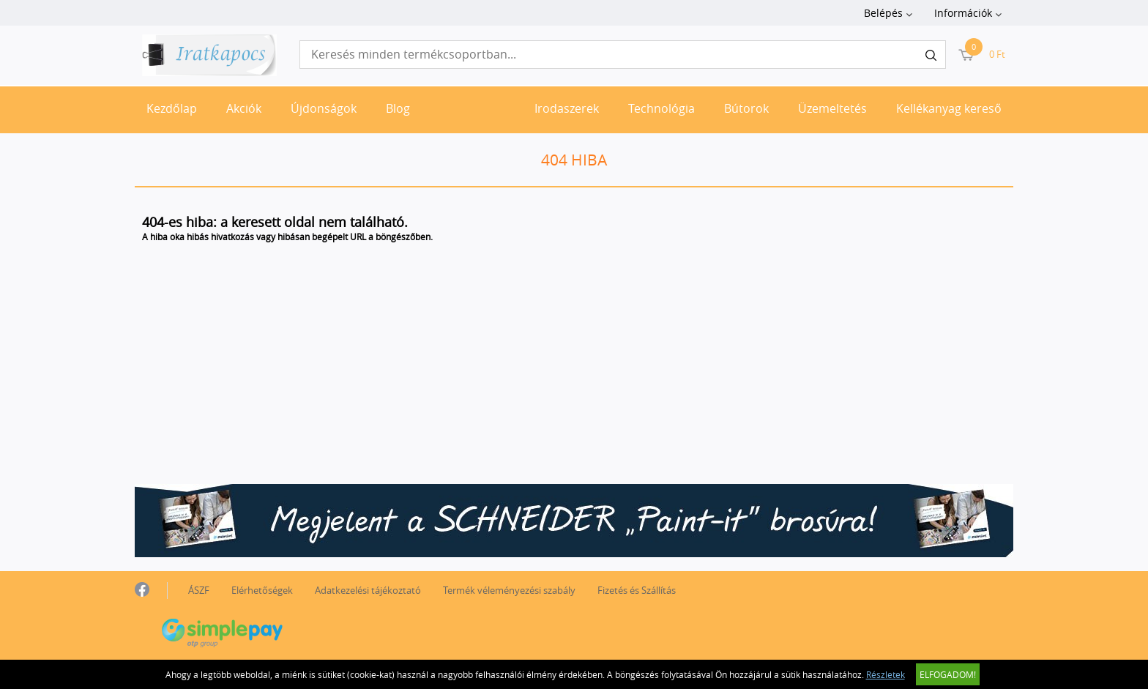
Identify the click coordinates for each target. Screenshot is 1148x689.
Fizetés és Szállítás (636, 590)
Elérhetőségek (262, 590)
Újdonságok (324, 108)
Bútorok (746, 108)
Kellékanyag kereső (949, 108)
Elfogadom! (948, 674)
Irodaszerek (566, 108)
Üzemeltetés (832, 108)
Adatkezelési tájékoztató (368, 590)
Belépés (883, 13)
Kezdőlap (171, 108)
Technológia (661, 108)
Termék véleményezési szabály (509, 590)
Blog (398, 108)
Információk (963, 13)
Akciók (243, 108)
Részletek (885, 674)
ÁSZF (198, 590)
